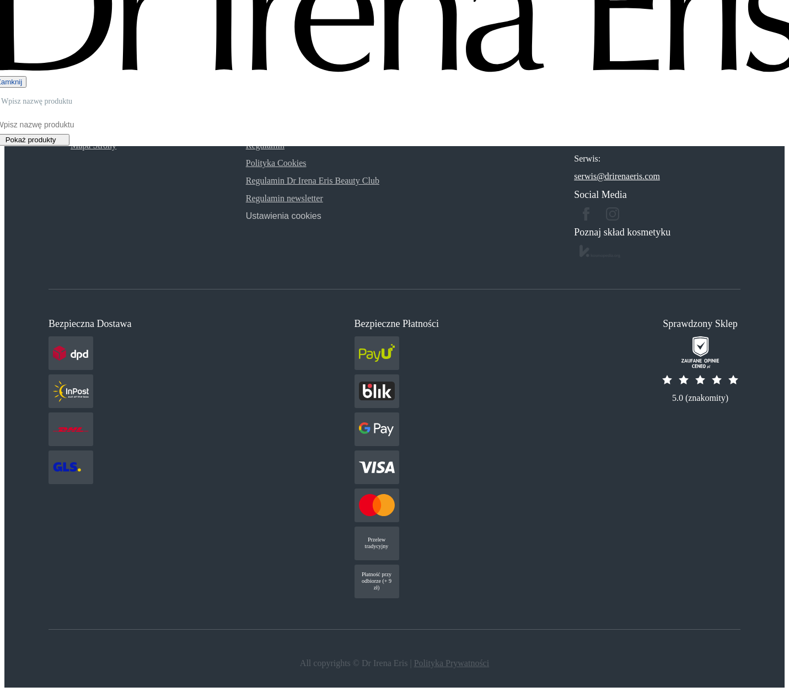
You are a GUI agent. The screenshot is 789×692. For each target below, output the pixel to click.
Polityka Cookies (276, 163)
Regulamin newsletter (284, 198)
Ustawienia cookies (283, 216)
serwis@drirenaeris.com (617, 176)
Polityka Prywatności (451, 663)
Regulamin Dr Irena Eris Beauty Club (312, 180)
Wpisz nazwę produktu (36, 101)
